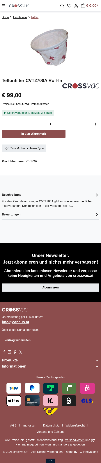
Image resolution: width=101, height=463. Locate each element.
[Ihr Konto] (76, 6)
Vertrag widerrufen (18, 340)
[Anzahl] (50, 124)
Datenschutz (51, 425)
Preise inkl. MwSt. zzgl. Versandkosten (25, 103)
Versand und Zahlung (50, 431)
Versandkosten (75, 440)
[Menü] (3, 6)
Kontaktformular (27, 329)
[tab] (50, 200)
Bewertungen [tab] (50, 214)
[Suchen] (62, 6)
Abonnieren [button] (50, 287)
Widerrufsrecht (75, 425)
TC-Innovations (88, 451)
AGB (13, 425)
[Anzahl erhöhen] (95, 124)
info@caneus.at (15, 322)
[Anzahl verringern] (5, 124)
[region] (50, 47)
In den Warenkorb (33, 133)
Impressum (29, 425)
